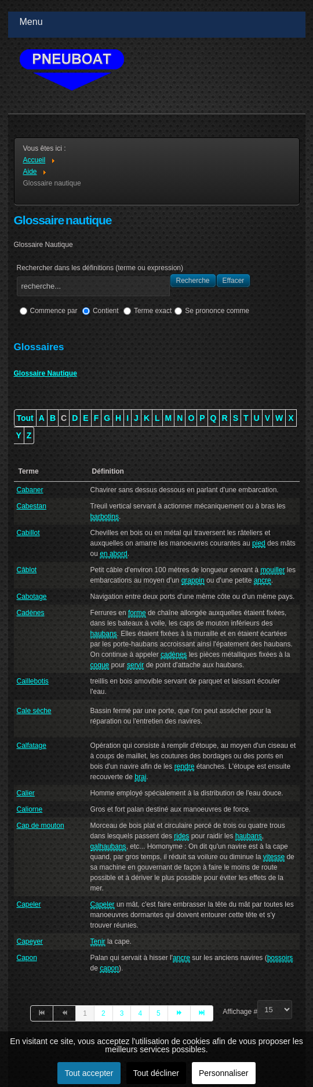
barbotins (104, 516)
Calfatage (31, 745)
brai (140, 777)
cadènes (174, 654)
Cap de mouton (40, 825)
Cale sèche (34, 711)
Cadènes (31, 613)
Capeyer (30, 941)
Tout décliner (156, 1073)
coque (100, 665)
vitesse (274, 857)
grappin (193, 580)
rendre (184, 766)
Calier (26, 793)
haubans (103, 634)
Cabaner (30, 490)
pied (258, 543)
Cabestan (31, 506)
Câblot (27, 570)
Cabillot (28, 533)
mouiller (272, 570)
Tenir (97, 941)
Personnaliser (224, 1073)
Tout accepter (88, 1073)
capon (109, 968)
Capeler (29, 904)
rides (181, 836)
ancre (262, 580)
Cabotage (32, 596)
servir (135, 665)
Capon (27, 958)
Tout (25, 418)
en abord (113, 554)
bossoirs (280, 958)
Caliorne (30, 809)
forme (137, 613)
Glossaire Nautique (45, 373)
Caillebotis (33, 681)
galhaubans (108, 846)
